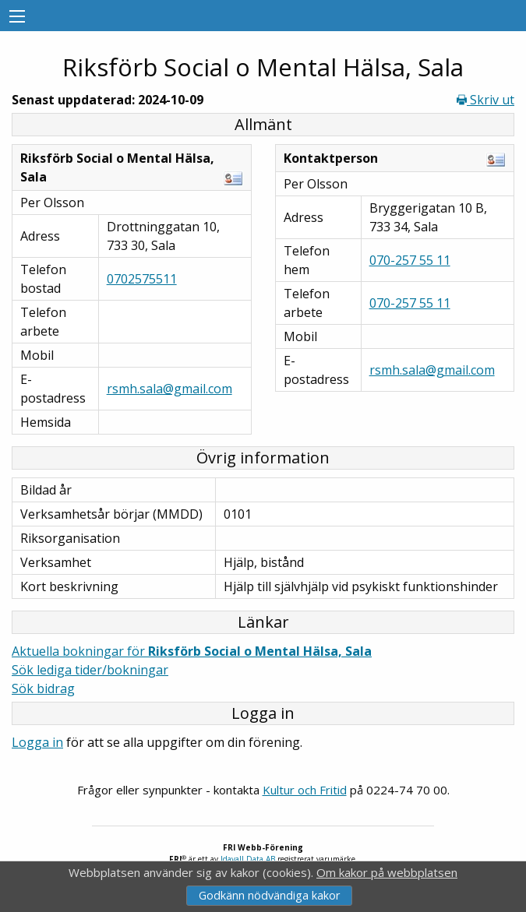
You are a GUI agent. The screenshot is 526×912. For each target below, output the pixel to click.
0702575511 (142, 278)
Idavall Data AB (248, 859)
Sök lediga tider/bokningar (90, 669)
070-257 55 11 (409, 260)
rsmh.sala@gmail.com (169, 388)
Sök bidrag (43, 688)
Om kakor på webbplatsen (386, 872)
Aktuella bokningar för (192, 651)
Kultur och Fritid (305, 790)
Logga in (37, 742)
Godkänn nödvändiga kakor (269, 895)
